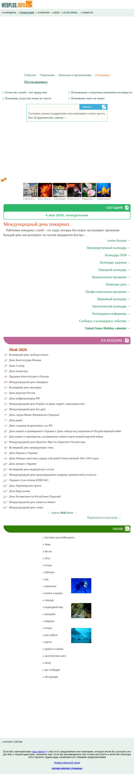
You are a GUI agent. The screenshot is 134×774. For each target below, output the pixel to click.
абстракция (50, 676)
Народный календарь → (114, 270)
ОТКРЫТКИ (43, 12)
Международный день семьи (26, 507)
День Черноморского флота (25, 485)
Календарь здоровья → (115, 262)
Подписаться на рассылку (104, 517)
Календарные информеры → (111, 313)
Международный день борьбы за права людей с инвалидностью (47, 403)
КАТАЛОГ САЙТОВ (12, 742)
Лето (46, 558)
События (30, 75)
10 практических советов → (50, 117)
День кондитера (18, 371)
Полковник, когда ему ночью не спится (26, 98)
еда (45, 579)
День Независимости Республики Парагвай (35, 496)
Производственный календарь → (109, 248)
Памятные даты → (118, 284)
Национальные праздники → (111, 277)
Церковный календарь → (114, 299)
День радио (16, 420)
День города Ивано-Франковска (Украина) (34, 414)
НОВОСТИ (87, 12)
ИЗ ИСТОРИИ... (70, 12)
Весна (47, 551)
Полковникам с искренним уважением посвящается (100, 92)
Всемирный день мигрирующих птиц (31, 447)
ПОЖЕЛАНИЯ (26, 12)
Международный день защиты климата (32, 502)
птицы (47, 627)
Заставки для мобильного (58, 537)
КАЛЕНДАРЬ (9, 12)
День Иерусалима (19, 491)
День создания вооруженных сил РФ (31, 425)
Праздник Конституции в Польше (29, 376)
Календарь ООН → (118, 255)
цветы (47, 641)
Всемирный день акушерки (25, 387)
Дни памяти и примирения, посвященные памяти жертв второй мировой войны (56, 436)
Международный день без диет (27, 409)
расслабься (49, 634)
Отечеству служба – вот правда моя (24, 92)
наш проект (38, 751)
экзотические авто (54, 655)
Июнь (70, 512)
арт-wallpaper (51, 669)
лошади (48, 600)
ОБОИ (55, 12)
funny (46, 662)
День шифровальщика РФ (24, 398)
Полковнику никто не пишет (86, 98)
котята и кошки (52, 593)
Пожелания (47, 75)
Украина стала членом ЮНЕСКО (28, 480)
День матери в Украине (23, 463)
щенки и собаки (52, 648)
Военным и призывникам (75, 75)
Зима (46, 544)
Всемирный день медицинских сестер (31, 469)
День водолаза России (22, 392)
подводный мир (52, 607)
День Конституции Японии (25, 360)
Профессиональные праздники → (108, 291)
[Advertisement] (67, 44)
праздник (48, 614)
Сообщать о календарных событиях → (105, 321)
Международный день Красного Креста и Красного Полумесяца (47, 441)
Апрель (55, 512)
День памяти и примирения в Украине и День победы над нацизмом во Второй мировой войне (65, 431)
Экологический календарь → (111, 306)
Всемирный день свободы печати (28, 354)
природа (48, 621)
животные (49, 586)
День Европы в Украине (23, 452)
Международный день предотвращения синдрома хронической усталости (52, 474)
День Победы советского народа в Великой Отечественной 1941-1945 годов (54, 458)
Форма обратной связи (67, 762)
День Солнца (17, 365)
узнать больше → (119, 240)
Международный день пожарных (28, 382)
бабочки (48, 572)
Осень (47, 565)
